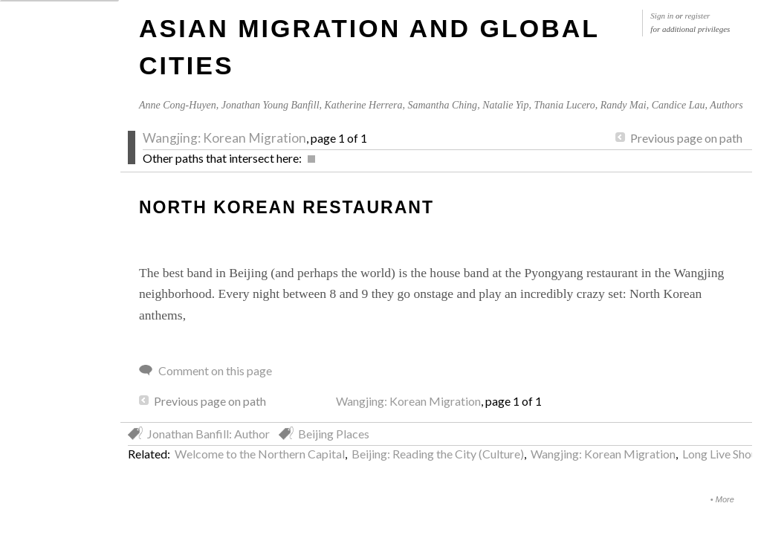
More (725, 499)
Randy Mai (623, 105)
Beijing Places (333, 434)
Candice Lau (678, 105)
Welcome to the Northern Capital (260, 454)
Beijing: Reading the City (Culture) (438, 454)
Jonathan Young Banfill (270, 105)
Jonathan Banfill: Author (208, 434)
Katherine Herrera (364, 105)
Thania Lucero (564, 105)
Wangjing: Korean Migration (224, 138)
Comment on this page (215, 370)
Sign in (661, 15)
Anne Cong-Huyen (177, 105)
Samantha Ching (442, 105)
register (697, 15)
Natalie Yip (505, 105)
